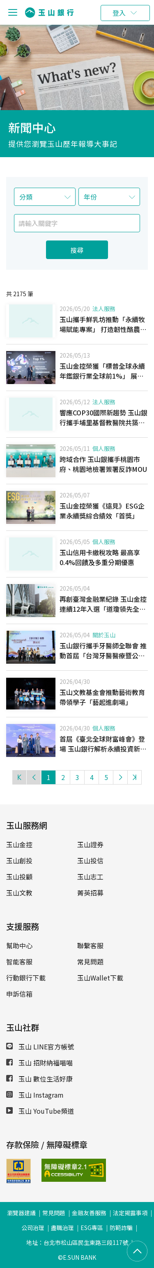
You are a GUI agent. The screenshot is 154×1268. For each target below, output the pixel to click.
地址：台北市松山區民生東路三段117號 (77, 1242)
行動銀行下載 (26, 978)
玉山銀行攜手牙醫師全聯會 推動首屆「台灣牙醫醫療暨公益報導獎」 (103, 655)
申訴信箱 (19, 994)
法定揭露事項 (130, 1213)
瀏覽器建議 (21, 1213)
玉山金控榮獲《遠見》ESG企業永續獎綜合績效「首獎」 (102, 511)
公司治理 (32, 1227)
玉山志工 (90, 876)
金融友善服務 (89, 1213)
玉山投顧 (19, 876)
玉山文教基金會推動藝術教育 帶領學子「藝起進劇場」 (102, 697)
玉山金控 (19, 844)
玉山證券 (90, 844)
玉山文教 (19, 893)
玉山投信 (90, 860)
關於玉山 (103, 635)
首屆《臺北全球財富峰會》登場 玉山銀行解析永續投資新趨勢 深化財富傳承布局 (103, 749)
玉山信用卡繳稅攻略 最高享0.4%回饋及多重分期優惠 (100, 557)
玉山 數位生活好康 (39, 1079)
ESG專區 (91, 1227)
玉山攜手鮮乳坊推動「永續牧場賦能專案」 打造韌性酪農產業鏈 (103, 329)
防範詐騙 (121, 1227)
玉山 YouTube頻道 (40, 1111)
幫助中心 (19, 945)
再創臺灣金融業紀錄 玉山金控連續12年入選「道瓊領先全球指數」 (103, 609)
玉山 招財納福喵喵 (39, 1063)
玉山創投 (19, 860)
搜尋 (76, 250)
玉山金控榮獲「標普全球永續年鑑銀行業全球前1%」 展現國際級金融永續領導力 (102, 376)
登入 (119, 13)
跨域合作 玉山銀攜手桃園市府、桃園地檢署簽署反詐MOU (103, 464)
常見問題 (90, 961)
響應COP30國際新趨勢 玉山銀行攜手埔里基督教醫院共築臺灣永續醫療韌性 (103, 422)
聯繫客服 (90, 945)
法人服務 (103, 308)
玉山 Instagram (35, 1095)
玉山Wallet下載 (100, 978)
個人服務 (103, 448)
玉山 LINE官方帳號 (40, 1046)
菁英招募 (90, 893)
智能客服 (19, 961)
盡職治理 (62, 1227)
